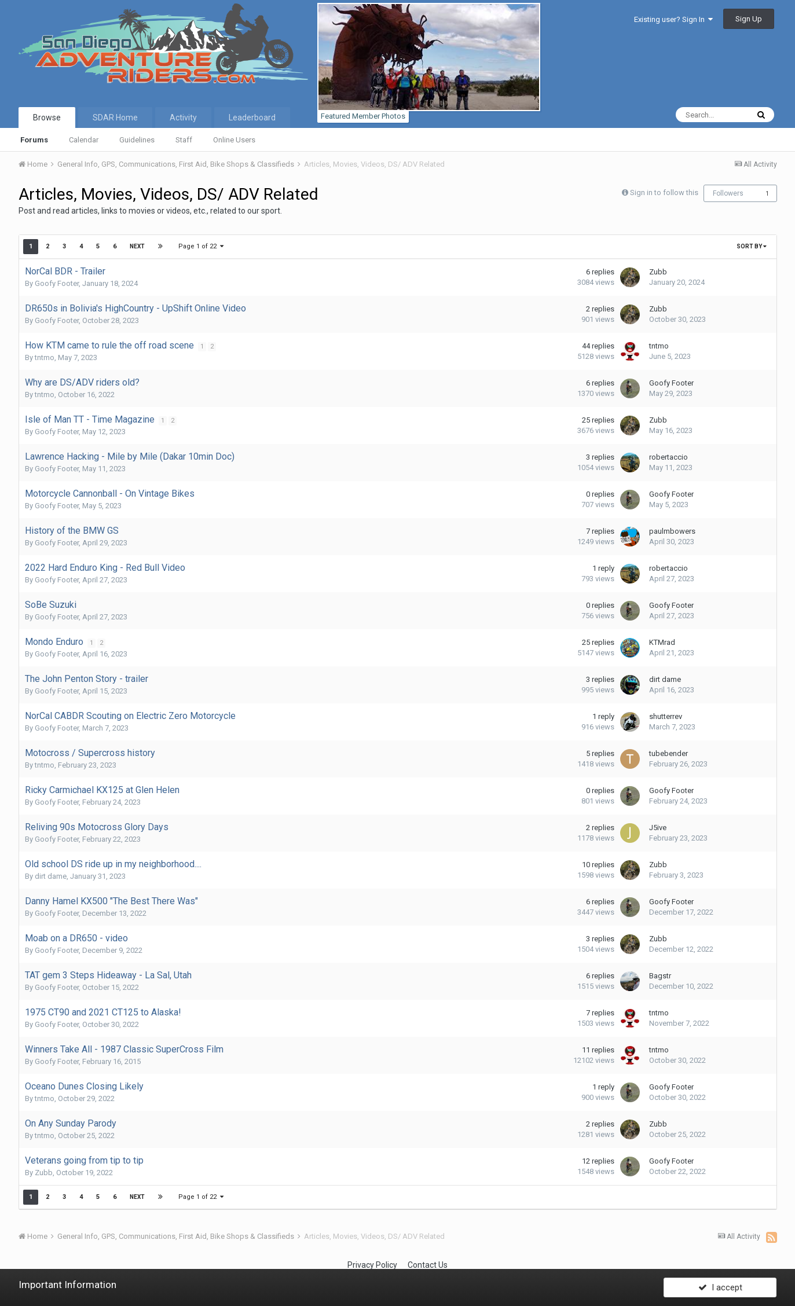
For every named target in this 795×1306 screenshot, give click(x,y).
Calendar (83, 139)
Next (137, 246)
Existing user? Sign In (673, 19)
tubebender (668, 753)
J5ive (657, 827)
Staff (183, 139)
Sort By (752, 246)
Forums (34, 139)
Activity (183, 117)
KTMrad (662, 642)
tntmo (44, 357)
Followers (728, 193)
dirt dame (665, 679)
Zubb (658, 271)
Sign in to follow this (664, 192)
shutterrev (665, 716)
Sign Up (748, 18)
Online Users (234, 139)
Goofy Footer (57, 283)
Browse (47, 117)
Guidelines (137, 139)
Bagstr (660, 975)
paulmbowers (672, 531)
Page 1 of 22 (201, 246)
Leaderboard (252, 117)
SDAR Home (115, 117)
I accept (720, 1284)
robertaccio (668, 457)
